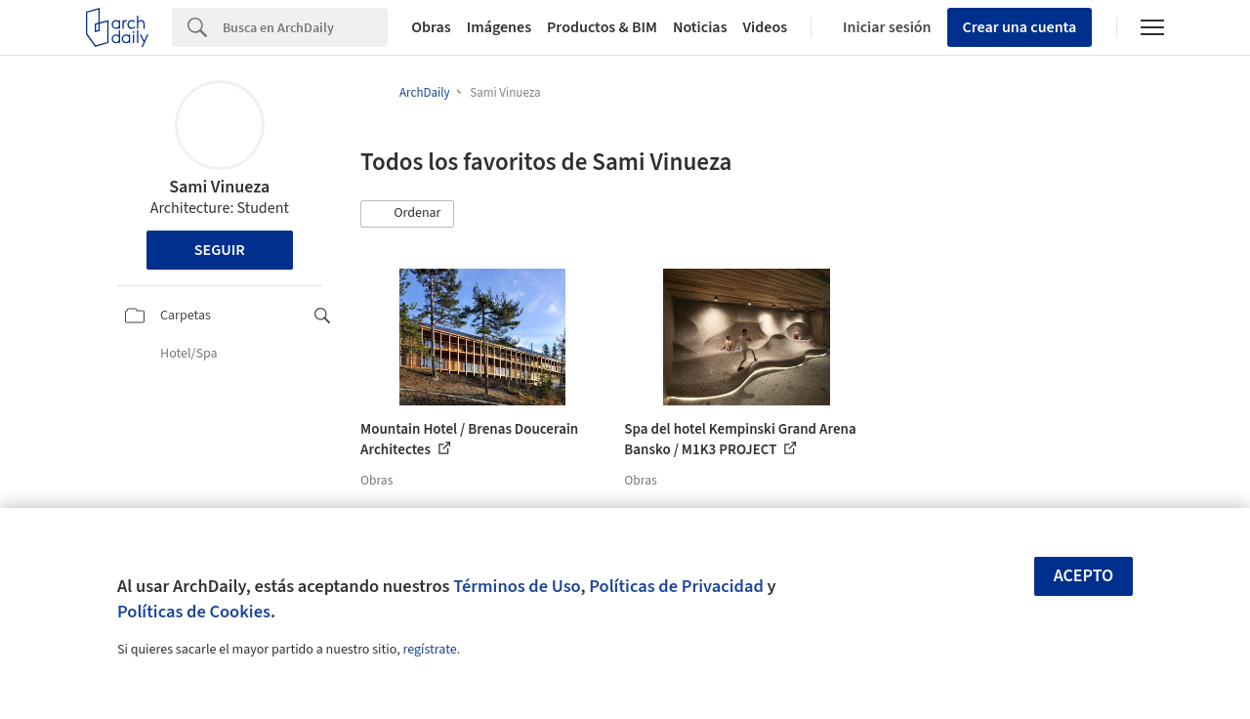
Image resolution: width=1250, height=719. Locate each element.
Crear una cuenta (1020, 27)
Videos (765, 27)
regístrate (429, 649)
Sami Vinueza (219, 187)
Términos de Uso (516, 586)
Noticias (700, 27)
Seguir (219, 250)
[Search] (305, 27)
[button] (407, 214)
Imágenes (499, 27)
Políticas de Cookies (194, 611)
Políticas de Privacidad (676, 586)
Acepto (1084, 576)
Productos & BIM (602, 27)
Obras (431, 27)
